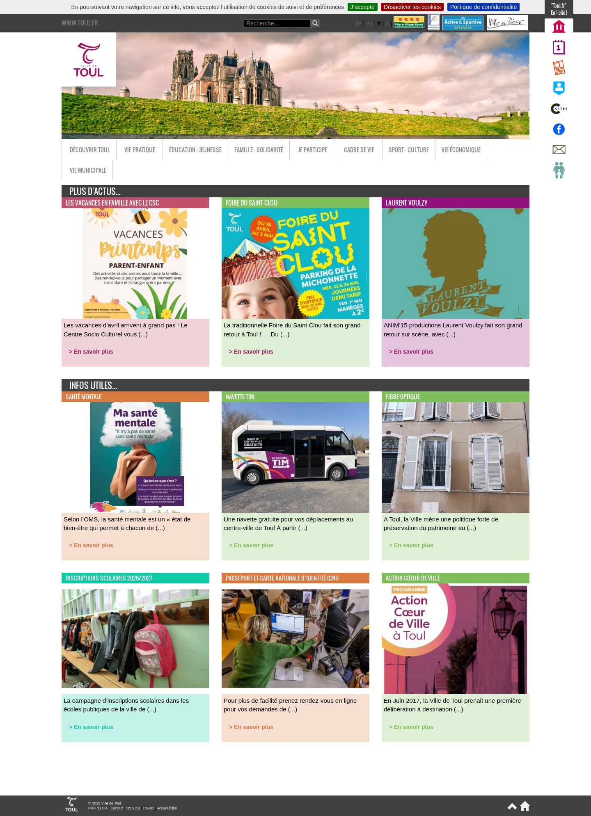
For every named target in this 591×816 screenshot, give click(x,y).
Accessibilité (166, 808)
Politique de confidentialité (483, 7)
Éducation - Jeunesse (195, 149)
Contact (116, 808)
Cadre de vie (359, 149)
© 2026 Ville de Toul (104, 803)
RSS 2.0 (133, 808)
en (369, 23)
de (358, 23)
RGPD (148, 808)
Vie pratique (139, 149)
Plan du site (98, 808)
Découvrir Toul (90, 149)
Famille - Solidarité (258, 149)
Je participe (312, 149)
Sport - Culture (409, 149)
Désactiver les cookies (412, 7)
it (387, 23)
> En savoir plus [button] (91, 351)
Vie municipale (88, 170)
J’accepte (362, 7)
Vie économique (461, 149)
